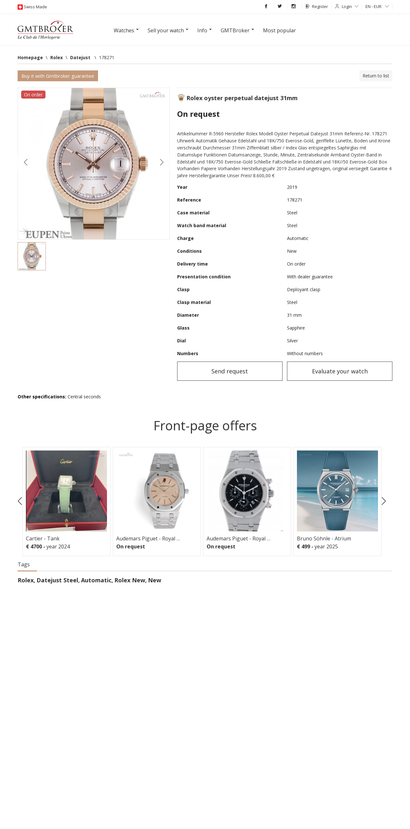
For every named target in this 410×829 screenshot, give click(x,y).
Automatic (96, 580)
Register (316, 6)
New (154, 580)
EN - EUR (377, 6)
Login (350, 6)
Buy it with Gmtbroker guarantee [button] (57, 76)
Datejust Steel (57, 580)
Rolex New (129, 580)
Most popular (279, 30)
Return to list (376, 76)
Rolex (26, 580)
